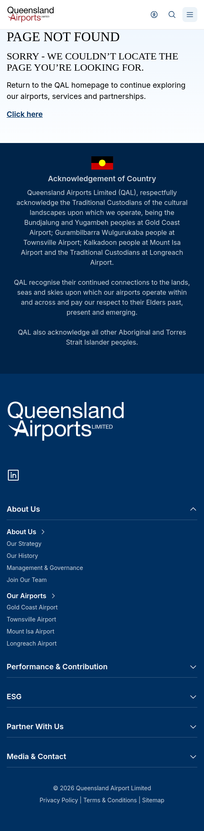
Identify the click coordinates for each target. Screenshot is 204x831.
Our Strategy (24, 543)
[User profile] (154, 14)
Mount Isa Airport (30, 631)
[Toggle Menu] (189, 14)
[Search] (172, 14)
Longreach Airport (32, 643)
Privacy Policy (59, 800)
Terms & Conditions (110, 800)
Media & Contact (102, 756)
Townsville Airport (31, 619)
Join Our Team (27, 579)
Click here (25, 114)
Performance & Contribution (102, 666)
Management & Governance (45, 567)
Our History (22, 555)
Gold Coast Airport (32, 607)
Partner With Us (102, 726)
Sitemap (153, 800)
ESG (102, 696)
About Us (102, 509)
